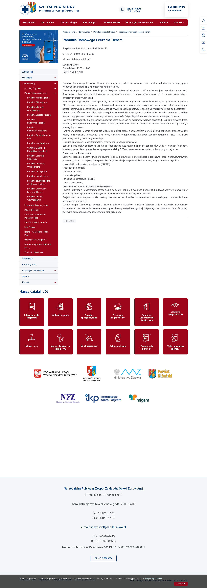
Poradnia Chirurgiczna (37, 102)
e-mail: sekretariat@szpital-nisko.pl (103, 527)
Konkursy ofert (29, 264)
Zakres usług (28, 83)
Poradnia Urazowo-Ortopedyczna (36, 165)
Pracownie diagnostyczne (36, 205)
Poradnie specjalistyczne (35, 93)
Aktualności (27, 72)
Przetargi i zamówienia (33, 270)
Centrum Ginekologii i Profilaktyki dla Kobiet (37, 149)
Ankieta (25, 276)
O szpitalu (27, 77)
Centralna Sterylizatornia (35, 222)
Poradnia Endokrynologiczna (36, 121)
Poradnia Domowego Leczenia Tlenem (36, 190)
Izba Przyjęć (29, 227)
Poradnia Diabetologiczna (39, 115)
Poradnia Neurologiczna (38, 176)
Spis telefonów (103, 558)
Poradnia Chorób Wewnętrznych (35, 198)
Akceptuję (181, 584)
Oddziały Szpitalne (33, 88)
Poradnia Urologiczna (37, 171)
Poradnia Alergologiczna (38, 98)
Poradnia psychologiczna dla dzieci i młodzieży (38, 182)
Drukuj (69, 221)
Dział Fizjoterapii (31, 210)
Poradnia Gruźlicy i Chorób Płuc (39, 137)
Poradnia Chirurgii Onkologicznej (35, 108)
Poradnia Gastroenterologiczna (37, 129)
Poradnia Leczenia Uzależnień (35, 157)
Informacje (27, 258)
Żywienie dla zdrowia (33, 252)
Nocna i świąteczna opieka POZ (36, 233)
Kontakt (26, 282)
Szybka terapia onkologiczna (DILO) (37, 246)
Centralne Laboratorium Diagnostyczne (35, 216)
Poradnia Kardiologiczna (38, 143)
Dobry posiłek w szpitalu (35, 240)
